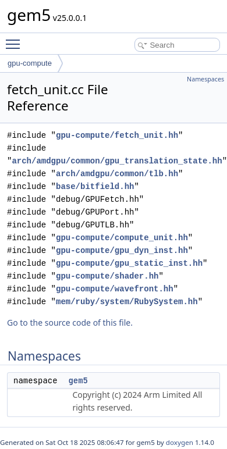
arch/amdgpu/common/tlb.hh (117, 173)
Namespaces (205, 79)
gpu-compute (30, 63)
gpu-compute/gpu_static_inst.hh (129, 263)
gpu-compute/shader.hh (107, 275)
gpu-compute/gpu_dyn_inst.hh (122, 250)
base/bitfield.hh (95, 186)
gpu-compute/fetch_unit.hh (117, 135)
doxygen (179, 442)
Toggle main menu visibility (16, 39)
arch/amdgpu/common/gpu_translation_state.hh (117, 160)
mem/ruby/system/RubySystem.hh (127, 301)
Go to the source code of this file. (70, 322)
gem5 (78, 380)
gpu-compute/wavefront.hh (114, 288)
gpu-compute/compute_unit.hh (122, 237)
